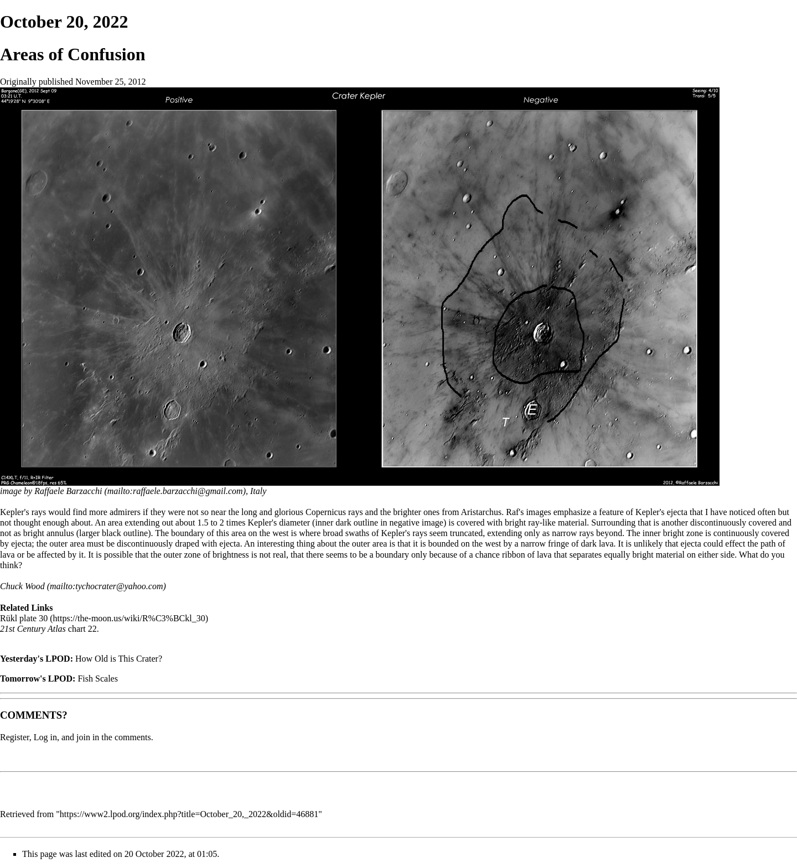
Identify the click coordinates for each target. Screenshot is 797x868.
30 (43, 618)
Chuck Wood (22, 586)
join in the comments (113, 737)
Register (14, 737)
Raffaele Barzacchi (68, 491)
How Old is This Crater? (118, 658)
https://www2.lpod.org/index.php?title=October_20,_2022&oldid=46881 (189, 814)
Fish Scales (97, 678)
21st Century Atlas (33, 628)
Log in (45, 737)
